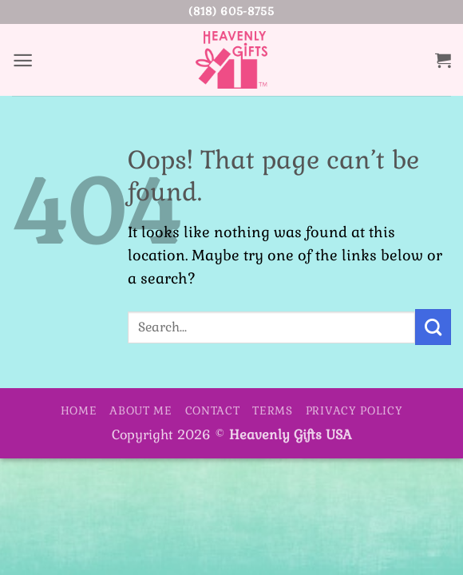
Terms (272, 410)
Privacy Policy (354, 410)
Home (79, 410)
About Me (140, 410)
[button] (23, 59)
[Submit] (433, 326)
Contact (212, 410)
